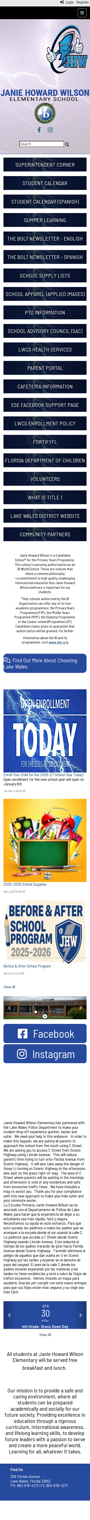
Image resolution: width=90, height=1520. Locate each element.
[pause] (45, 1016)
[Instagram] (50, 130)
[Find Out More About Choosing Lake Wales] (40, 663)
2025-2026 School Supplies (25, 884)
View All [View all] (9, 986)
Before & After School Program (27, 965)
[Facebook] (39, 130)
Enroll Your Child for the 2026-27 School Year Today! (43, 774)
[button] (9, 1007)
